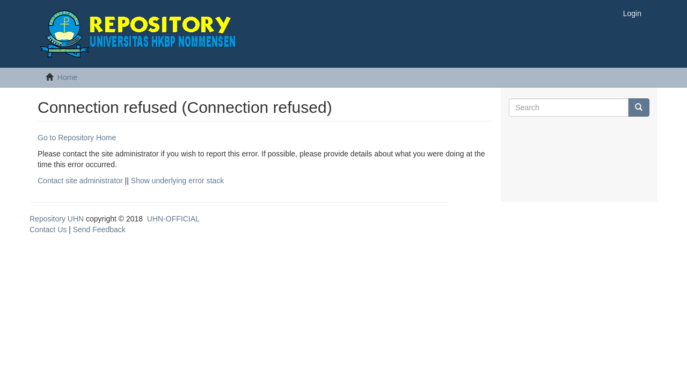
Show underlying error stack (177, 180)
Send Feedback (99, 229)
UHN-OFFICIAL (173, 218)
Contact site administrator (80, 180)
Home (67, 77)
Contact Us (48, 229)
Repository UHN (57, 218)
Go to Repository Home (77, 137)
